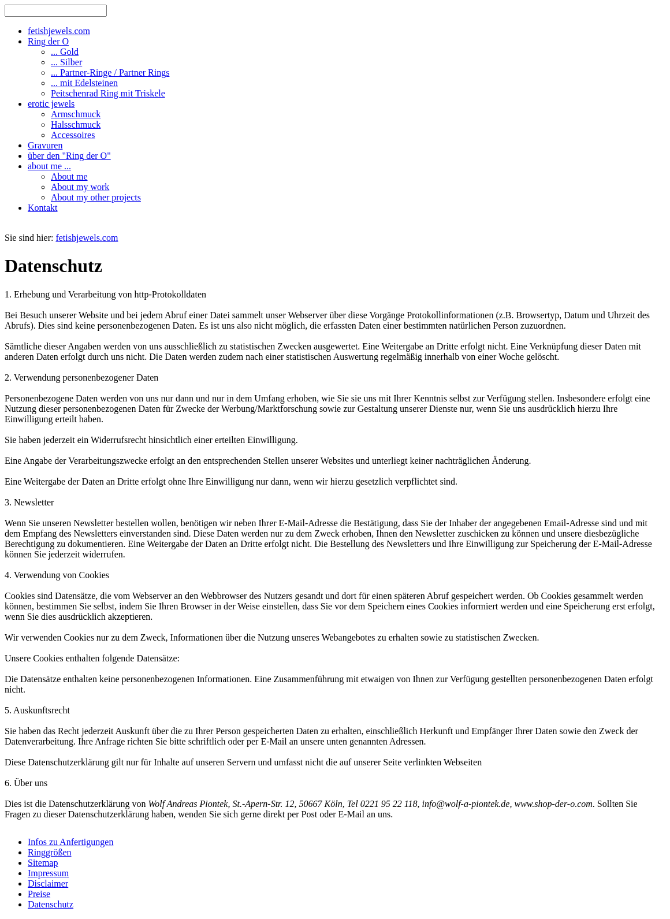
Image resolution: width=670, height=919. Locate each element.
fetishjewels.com (86, 238)
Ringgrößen (50, 852)
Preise (39, 894)
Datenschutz (50, 904)
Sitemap (43, 863)
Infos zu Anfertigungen (70, 842)
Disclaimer (48, 883)
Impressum (48, 873)
